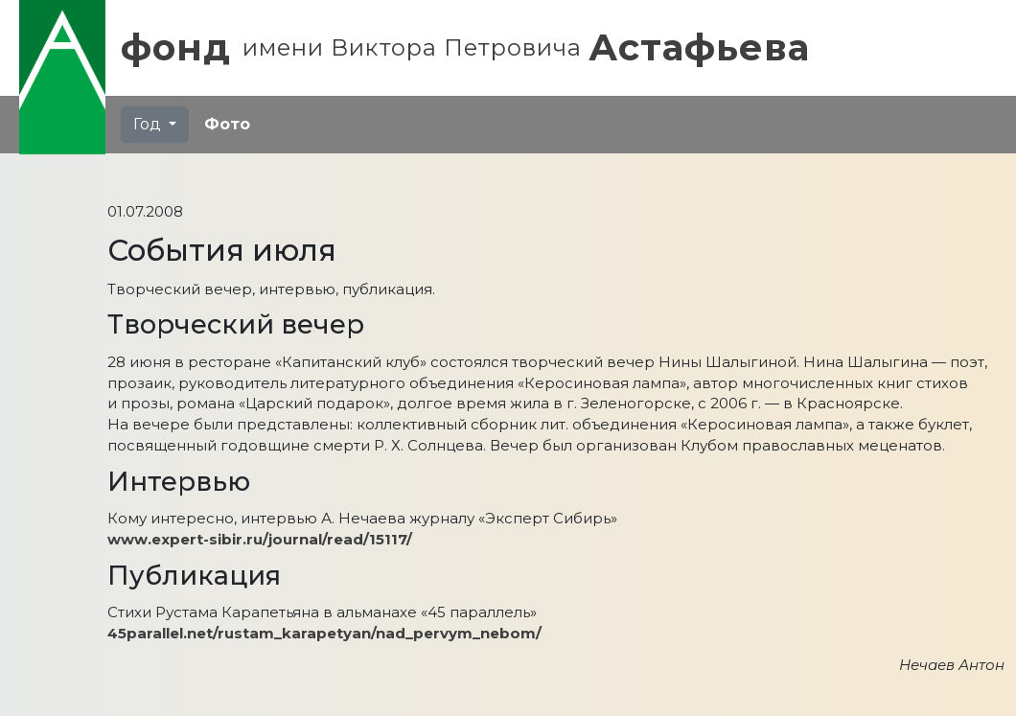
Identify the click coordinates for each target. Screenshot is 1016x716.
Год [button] (149, 124)
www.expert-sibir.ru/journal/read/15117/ (259, 539)
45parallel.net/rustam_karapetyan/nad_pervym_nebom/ (324, 633)
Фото (227, 124)
